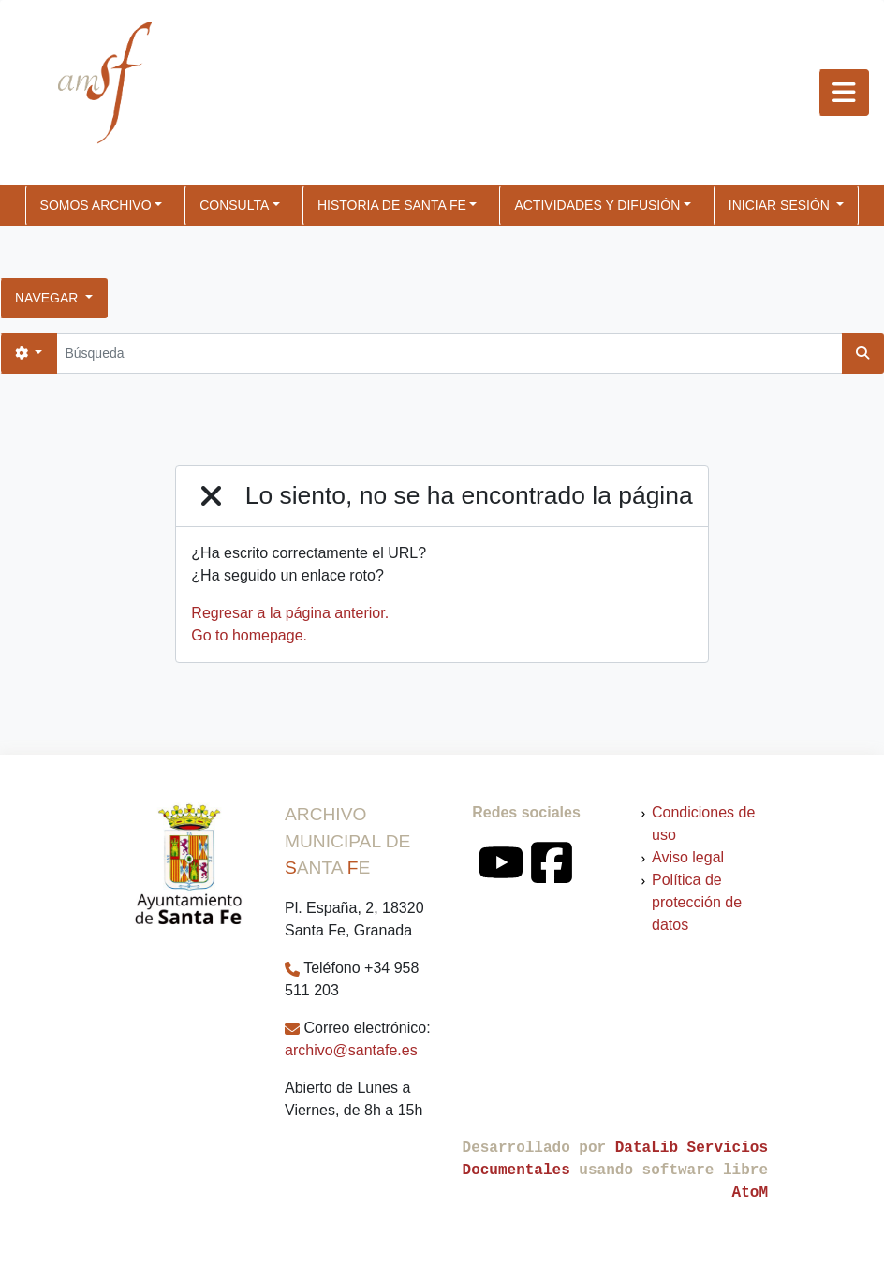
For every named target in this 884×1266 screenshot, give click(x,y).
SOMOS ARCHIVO (96, 205)
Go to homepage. (249, 635)
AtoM (750, 1193)
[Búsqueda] (449, 353)
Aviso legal (688, 857)
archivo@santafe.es (351, 1050)
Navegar (48, 297)
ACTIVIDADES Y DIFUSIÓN (597, 205)
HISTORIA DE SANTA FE (391, 205)
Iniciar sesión (781, 205)
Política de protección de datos (697, 902)
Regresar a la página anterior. (290, 613)
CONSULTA (234, 205)
